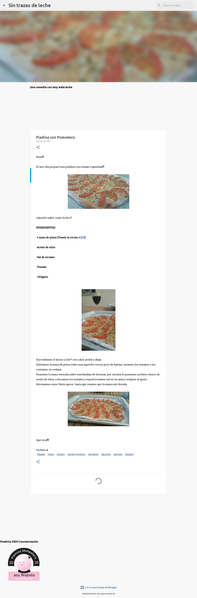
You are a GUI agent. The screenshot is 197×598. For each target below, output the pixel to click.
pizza (51, 455)
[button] (38, 147)
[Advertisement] (45, 513)
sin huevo (93, 455)
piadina (41, 455)
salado (60, 455)
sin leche (106, 455)
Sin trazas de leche (30, 5)
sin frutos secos (76, 455)
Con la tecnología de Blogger (98, 587)
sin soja (118, 455)
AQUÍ (81, 237)
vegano (129, 455)
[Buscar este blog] (178, 5)
